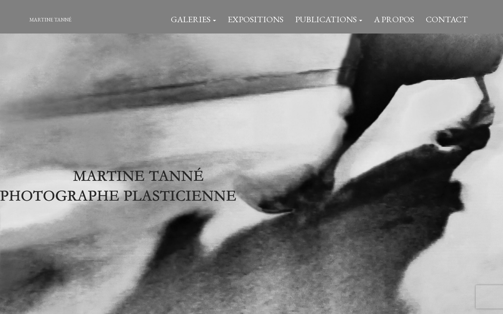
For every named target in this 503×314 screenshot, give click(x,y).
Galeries (193, 19)
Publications (328, 19)
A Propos (394, 19)
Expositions (255, 19)
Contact (447, 19)
